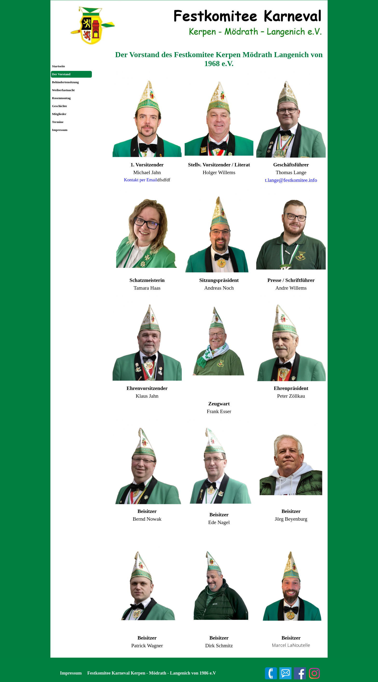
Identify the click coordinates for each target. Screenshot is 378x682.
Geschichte (59, 106)
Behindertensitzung (65, 82)
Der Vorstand (61, 74)
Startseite (58, 66)
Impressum (60, 130)
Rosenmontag (61, 98)
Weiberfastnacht (63, 90)
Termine (58, 122)
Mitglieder (59, 114)
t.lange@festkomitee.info (291, 180)
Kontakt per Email (140, 179)
